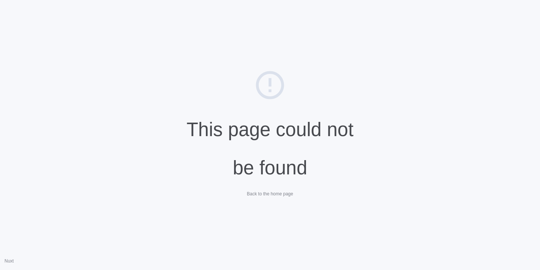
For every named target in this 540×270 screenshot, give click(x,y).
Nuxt (9, 261)
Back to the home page (270, 193)
